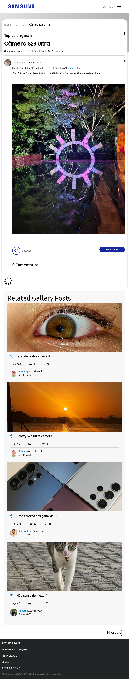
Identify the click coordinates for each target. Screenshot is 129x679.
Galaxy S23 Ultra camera (34, 436)
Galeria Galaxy (74, 68)
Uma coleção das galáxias (34, 516)
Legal (5, 662)
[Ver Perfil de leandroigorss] (20, 62)
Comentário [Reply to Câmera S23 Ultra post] (112, 249)
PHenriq (23, 371)
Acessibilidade (11, 643)
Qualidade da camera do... (35, 356)
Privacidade (9, 655)
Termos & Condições (15, 649)
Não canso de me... (30, 596)
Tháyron (23, 610)
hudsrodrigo (25, 531)
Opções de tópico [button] (119, 33)
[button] (119, 61)
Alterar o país (11, 668)
